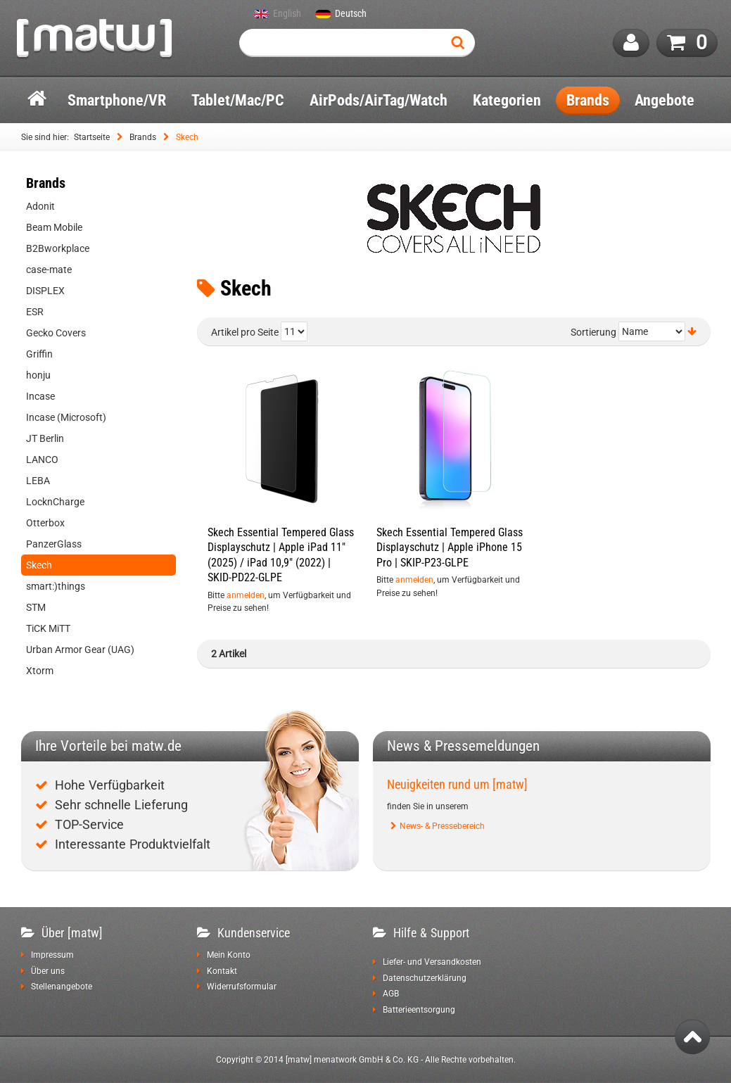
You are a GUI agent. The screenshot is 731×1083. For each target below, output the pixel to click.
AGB (391, 993)
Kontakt (222, 971)
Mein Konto (228, 955)
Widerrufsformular (241, 986)
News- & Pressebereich (442, 826)
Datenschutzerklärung (424, 978)
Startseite (92, 137)
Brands (142, 137)
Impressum (52, 955)
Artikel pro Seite (245, 332)
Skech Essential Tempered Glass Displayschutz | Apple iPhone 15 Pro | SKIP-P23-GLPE (449, 547)
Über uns (48, 971)
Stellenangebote (61, 986)
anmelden (246, 595)
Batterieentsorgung (419, 1010)
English (287, 14)
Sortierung (593, 332)
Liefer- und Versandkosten (432, 962)
